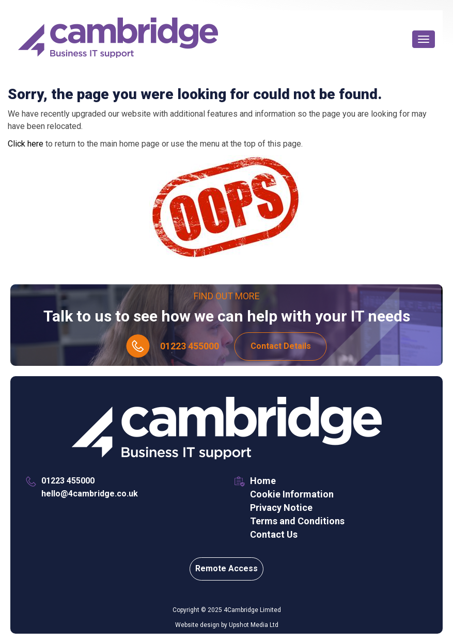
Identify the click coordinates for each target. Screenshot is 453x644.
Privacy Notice (281, 507)
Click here (25, 144)
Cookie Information (292, 494)
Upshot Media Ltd (253, 625)
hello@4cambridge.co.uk (89, 493)
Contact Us (274, 534)
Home (263, 480)
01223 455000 (189, 346)
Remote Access (226, 568)
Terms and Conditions (297, 521)
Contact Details (281, 346)
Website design (197, 625)
